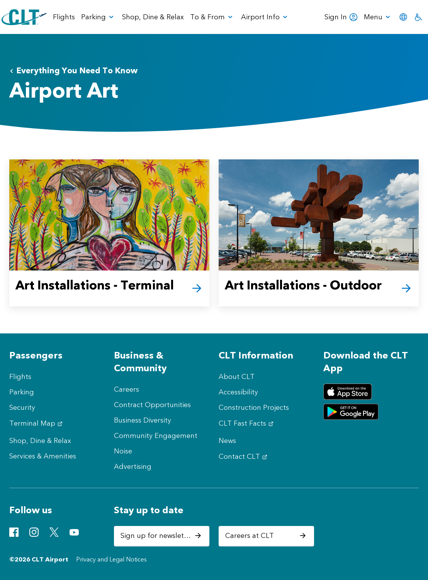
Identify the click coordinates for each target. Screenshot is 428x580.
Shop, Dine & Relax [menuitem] (153, 17)
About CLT (237, 376)
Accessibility (238, 392)
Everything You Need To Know (73, 70)
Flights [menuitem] (64, 17)
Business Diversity (142, 420)
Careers (126, 389)
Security (22, 407)
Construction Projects (254, 407)
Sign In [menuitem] (341, 17)
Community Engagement (155, 435)
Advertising (132, 466)
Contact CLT (244, 456)
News (227, 440)
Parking (21, 392)
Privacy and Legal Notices (111, 559)
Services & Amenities (42, 456)
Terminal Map (37, 423)
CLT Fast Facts (247, 423)
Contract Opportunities (152, 405)
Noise (123, 451)
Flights (20, 376)
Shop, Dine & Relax (40, 440)
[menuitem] (98, 17)
